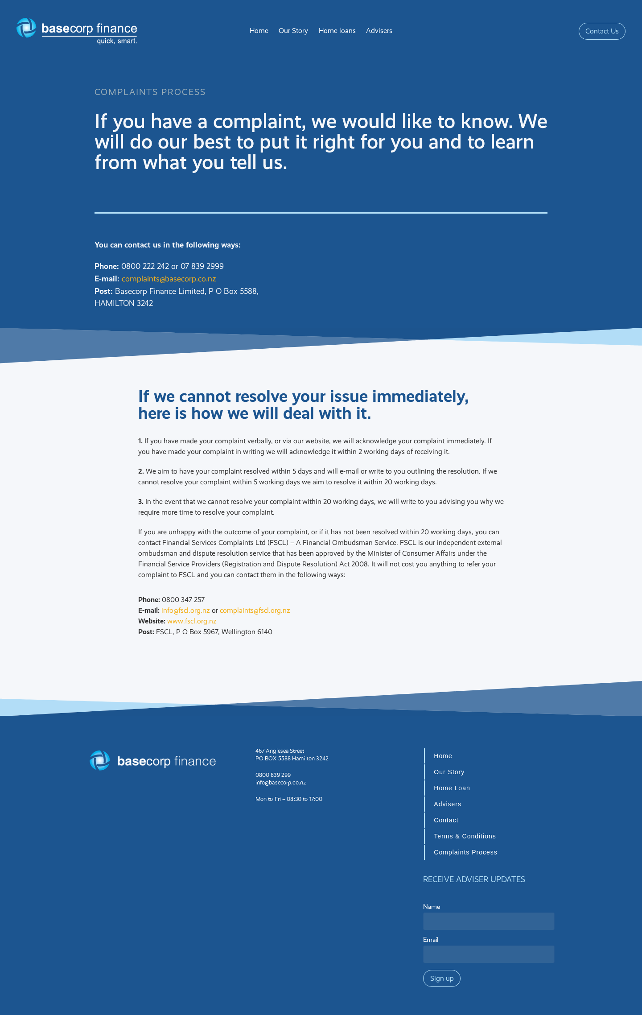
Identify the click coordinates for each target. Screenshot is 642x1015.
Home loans (337, 30)
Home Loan (452, 788)
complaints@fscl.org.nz (255, 610)
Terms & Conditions (465, 836)
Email (430, 940)
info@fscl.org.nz (185, 610)
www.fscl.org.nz (192, 621)
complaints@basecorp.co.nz (169, 278)
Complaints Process (466, 852)
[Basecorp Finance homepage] (77, 31)
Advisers (379, 30)
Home (259, 30)
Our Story (293, 30)
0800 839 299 (273, 775)
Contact (446, 820)
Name (431, 907)
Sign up (442, 978)
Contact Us (602, 31)
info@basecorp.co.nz (280, 782)
